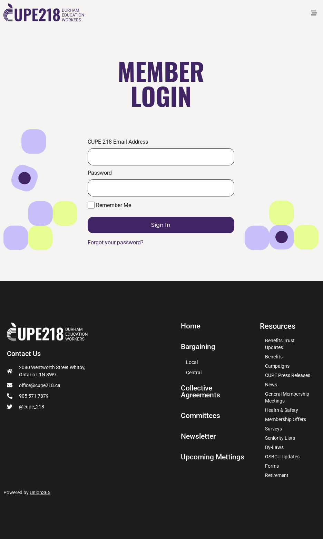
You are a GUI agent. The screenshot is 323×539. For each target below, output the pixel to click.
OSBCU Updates (282, 456)
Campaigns (277, 366)
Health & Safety (281, 410)
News (271, 384)
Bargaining (199, 346)
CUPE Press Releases (287, 375)
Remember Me (109, 205)
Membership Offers (285, 419)
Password (100, 173)
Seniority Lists (280, 438)
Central (194, 372)
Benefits (274, 356)
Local (192, 362)
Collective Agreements (201, 391)
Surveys (273, 428)
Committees (201, 415)
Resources (277, 326)
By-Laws (274, 447)
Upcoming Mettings (213, 457)
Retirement (276, 475)
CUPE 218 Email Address (118, 142)
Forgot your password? (116, 242)
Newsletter (199, 436)
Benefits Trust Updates (280, 344)
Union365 (40, 492)
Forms (272, 466)
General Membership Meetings (287, 397)
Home (191, 326)
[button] (314, 14)
